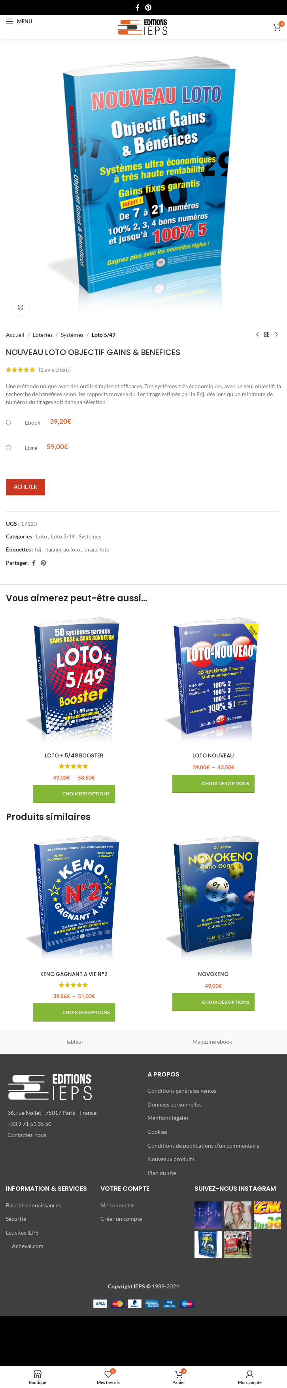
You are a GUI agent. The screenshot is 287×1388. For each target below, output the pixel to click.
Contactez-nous (27, 1134)
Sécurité (16, 1218)
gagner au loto (62, 549)
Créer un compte (121, 1218)
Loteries (43, 334)
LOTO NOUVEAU (213, 755)
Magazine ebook (212, 1041)
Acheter (25, 486)
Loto (41, 536)
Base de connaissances (33, 1204)
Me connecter (117, 1204)
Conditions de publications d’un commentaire (203, 1145)
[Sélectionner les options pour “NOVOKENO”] (213, 1002)
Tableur (75, 1041)
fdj (38, 549)
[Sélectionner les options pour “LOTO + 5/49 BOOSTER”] (74, 794)
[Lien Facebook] (137, 7)
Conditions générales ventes (181, 1090)
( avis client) (55, 369)
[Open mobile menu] (19, 21)
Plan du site (161, 1172)
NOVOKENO (213, 974)
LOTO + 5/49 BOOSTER (74, 755)
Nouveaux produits (170, 1159)
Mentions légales (168, 1117)
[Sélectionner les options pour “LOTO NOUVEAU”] (213, 784)
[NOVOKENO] (213, 899)
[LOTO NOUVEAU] (213, 680)
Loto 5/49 (103, 334)
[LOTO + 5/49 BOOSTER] (74, 680)
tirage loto (97, 549)
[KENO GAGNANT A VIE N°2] (74, 899)
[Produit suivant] (276, 335)
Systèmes (72, 334)
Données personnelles (174, 1104)
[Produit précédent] (257, 335)
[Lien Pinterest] (148, 7)
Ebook (32, 422)
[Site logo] (144, 26)
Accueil (15, 334)
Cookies (157, 1131)
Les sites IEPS (22, 1232)
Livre (31, 447)
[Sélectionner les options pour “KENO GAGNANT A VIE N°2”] (74, 1012)
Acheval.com (27, 1246)
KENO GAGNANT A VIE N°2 (74, 974)
